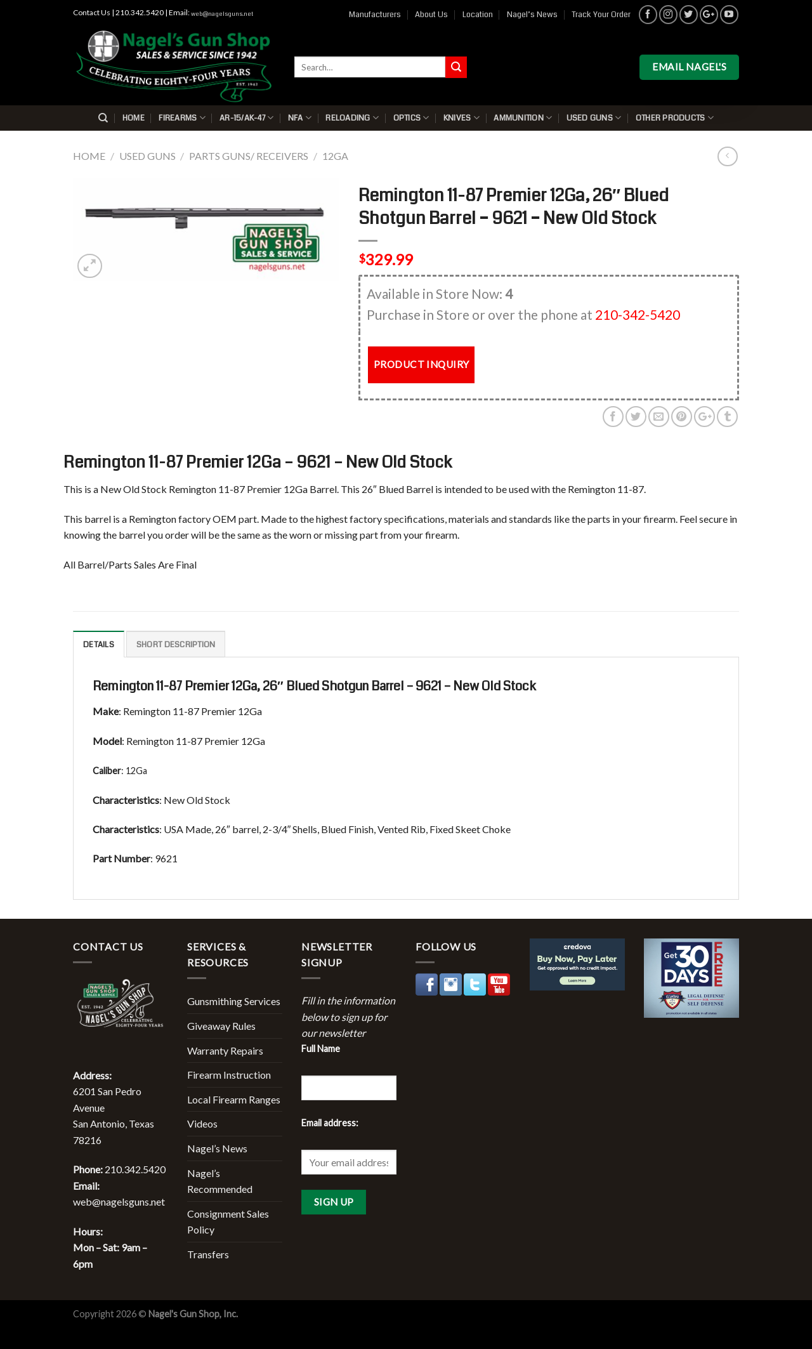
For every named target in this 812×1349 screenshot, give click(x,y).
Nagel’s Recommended (219, 1181)
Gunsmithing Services (233, 1001)
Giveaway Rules (221, 1026)
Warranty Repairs (225, 1050)
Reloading (352, 118)
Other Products (675, 118)
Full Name (320, 1048)
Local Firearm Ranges (233, 1099)
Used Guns (594, 118)
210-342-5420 (637, 314)
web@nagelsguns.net (222, 14)
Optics (411, 118)
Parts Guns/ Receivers (248, 156)
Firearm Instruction (229, 1075)
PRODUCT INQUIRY (421, 364)
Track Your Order (601, 14)
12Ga (335, 156)
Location (477, 14)
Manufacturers (375, 14)
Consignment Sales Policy (228, 1222)
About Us (431, 14)
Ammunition (523, 118)
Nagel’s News (532, 14)
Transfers (208, 1254)
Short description (175, 644)
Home (133, 118)
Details (98, 644)
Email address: (329, 1122)
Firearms (182, 118)
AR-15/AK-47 (246, 118)
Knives (461, 118)
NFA (299, 118)
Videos (202, 1123)
